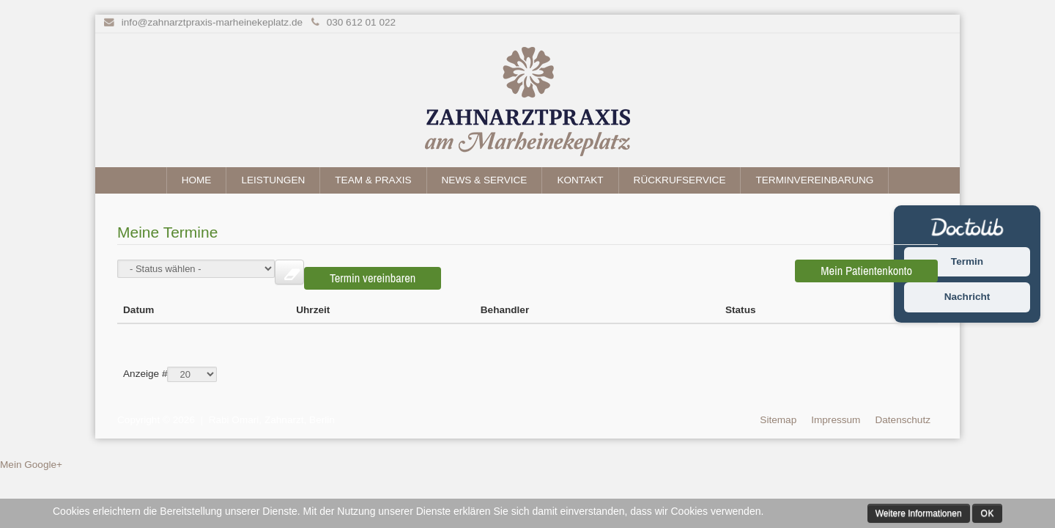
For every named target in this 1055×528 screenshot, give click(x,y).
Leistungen (273, 180)
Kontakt (580, 180)
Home (197, 180)
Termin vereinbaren (719, 271)
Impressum (835, 408)
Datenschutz (902, 408)
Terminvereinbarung (814, 180)
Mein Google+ (31, 453)
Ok (987, 513)
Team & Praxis (373, 180)
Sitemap (778, 408)
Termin (967, 261)
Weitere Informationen (919, 513)
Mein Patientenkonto (866, 271)
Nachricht (967, 297)
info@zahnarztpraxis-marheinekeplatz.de (212, 21)
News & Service (485, 180)
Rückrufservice (680, 180)
